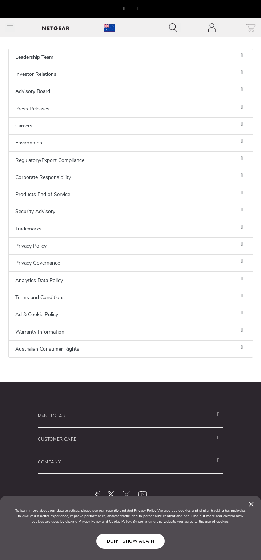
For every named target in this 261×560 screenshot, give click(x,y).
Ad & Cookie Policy (36, 314)
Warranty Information (39, 331)
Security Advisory (35, 211)
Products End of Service (42, 194)
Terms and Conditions (40, 297)
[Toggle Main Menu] (10, 27)
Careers (23, 125)
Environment (29, 142)
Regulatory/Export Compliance (49, 160)
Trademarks (28, 228)
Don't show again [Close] (130, 541)
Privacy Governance (37, 262)
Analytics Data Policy (39, 280)
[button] (124, 8)
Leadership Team (34, 57)
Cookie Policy (120, 521)
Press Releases (32, 108)
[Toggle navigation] (175, 27)
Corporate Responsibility (43, 177)
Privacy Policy (31, 245)
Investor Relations (35, 74)
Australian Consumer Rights (47, 349)
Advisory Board (32, 91)
